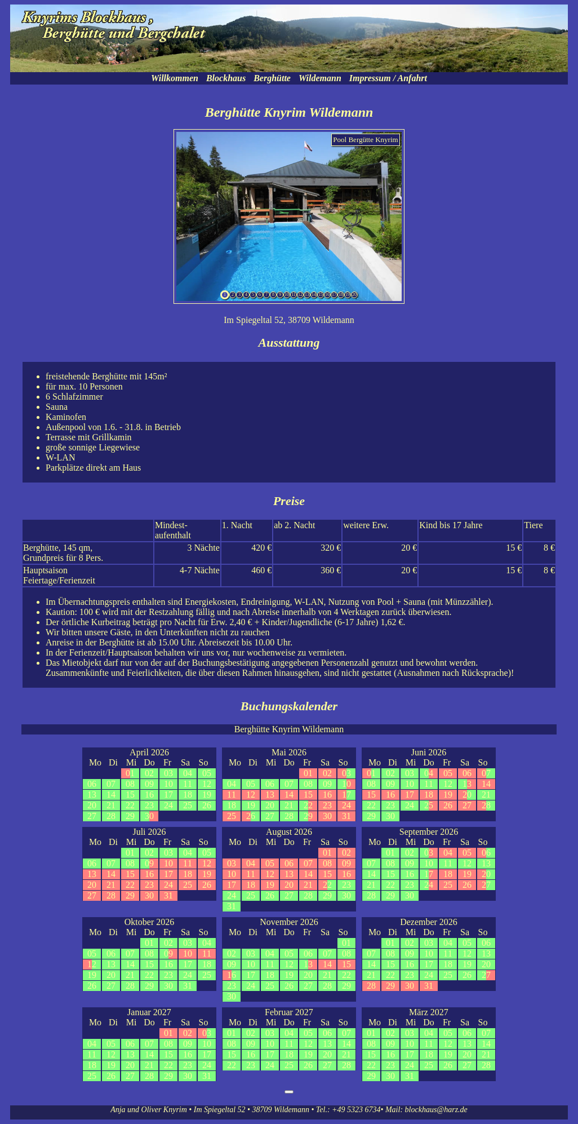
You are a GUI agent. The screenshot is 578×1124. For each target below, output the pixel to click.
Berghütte (272, 78)
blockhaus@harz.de (436, 1109)
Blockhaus (226, 78)
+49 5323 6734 (356, 1109)
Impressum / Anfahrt (388, 78)
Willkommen (174, 78)
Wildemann (320, 78)
